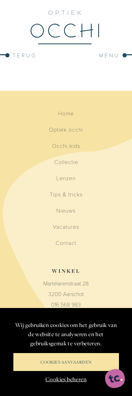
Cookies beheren (66, 379)
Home (66, 113)
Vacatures (66, 226)
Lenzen (66, 178)
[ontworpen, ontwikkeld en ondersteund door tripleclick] (115, 378)
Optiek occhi (66, 129)
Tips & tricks (66, 194)
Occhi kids (66, 145)
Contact (66, 242)
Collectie (66, 161)
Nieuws (66, 210)
